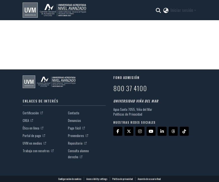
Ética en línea (33, 128)
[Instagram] (139, 131)
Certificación (33, 112)
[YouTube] (151, 131)
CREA (28, 120)
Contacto (73, 112)
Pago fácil (76, 128)
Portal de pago (34, 135)
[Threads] (173, 131)
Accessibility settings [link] (96, 179)
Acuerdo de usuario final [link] (149, 179)
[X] (128, 131)
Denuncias (74, 120)
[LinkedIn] (162, 131)
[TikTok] (184, 131)
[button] (54, 10)
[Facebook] (117, 131)
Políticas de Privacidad (127, 114)
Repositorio (77, 143)
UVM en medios (34, 143)
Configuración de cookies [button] (70, 179)
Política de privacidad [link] (122, 179)
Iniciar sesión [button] (182, 10)
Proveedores (78, 135)
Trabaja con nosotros (38, 150)
